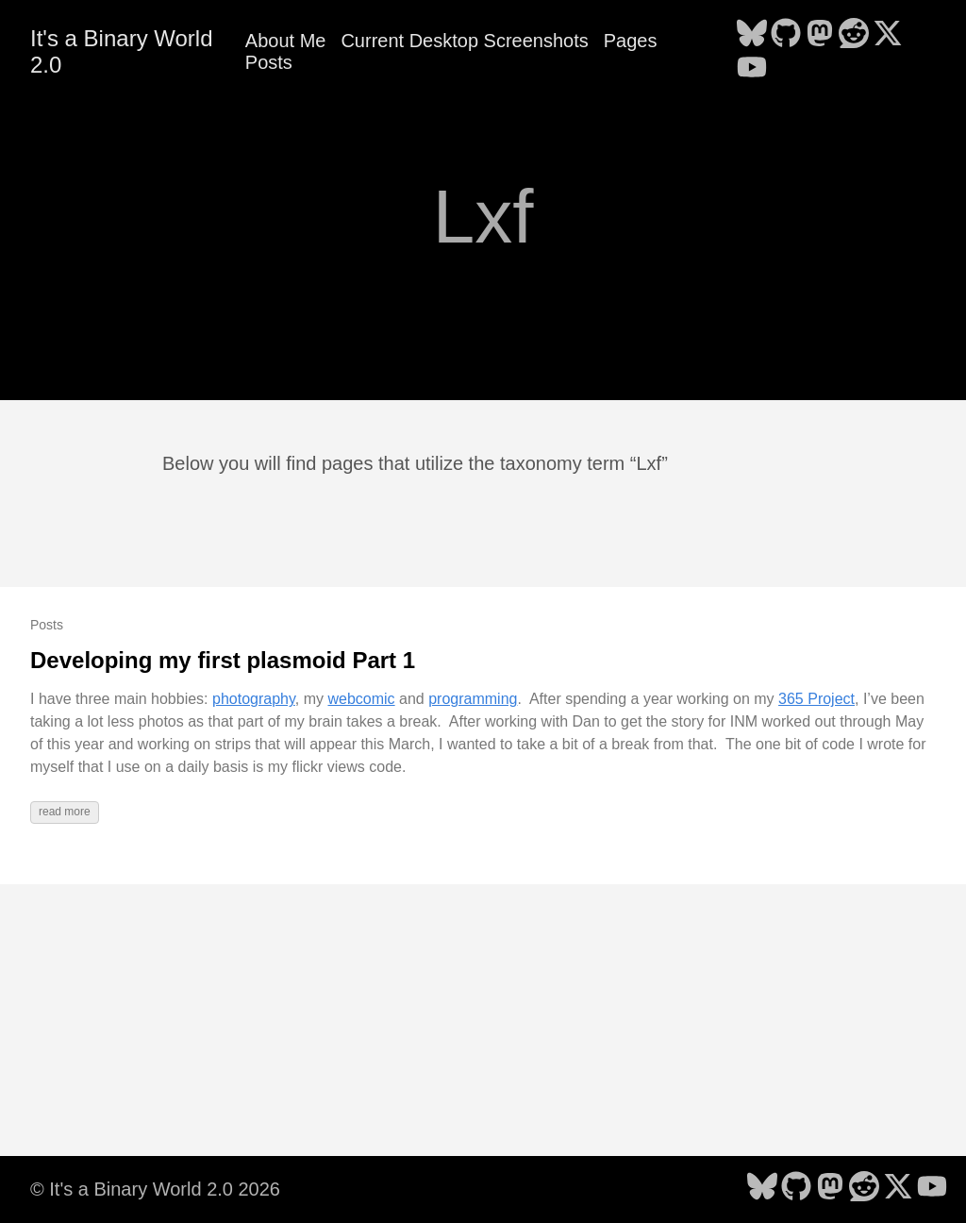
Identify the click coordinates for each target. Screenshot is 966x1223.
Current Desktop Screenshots (464, 40)
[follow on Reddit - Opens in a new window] (854, 35)
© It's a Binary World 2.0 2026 (155, 1189)
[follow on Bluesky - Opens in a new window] (752, 35)
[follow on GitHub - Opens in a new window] (786, 35)
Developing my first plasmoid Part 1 (222, 660)
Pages (631, 40)
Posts (268, 62)
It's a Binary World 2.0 (121, 51)
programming (472, 699)
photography (253, 699)
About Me (285, 40)
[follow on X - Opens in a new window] (888, 35)
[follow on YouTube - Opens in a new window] (752, 69)
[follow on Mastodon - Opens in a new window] (820, 35)
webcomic (360, 699)
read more (65, 811)
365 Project (816, 699)
